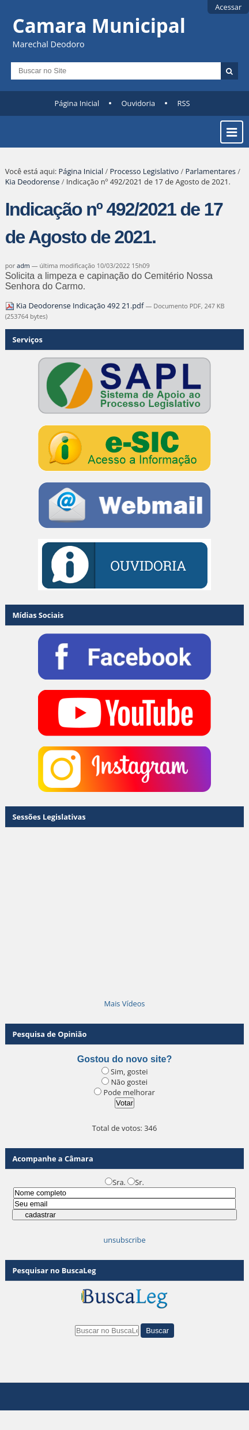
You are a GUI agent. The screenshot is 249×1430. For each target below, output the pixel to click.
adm (23, 265)
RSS (183, 103)
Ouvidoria (139, 103)
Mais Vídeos (124, 1003)
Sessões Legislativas (48, 817)
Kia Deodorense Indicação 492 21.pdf (75, 305)
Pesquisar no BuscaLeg (54, 1270)
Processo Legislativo (144, 171)
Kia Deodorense (32, 181)
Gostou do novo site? (124, 1059)
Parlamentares (210, 171)
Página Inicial (77, 103)
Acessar (228, 7)
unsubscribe (124, 1240)
